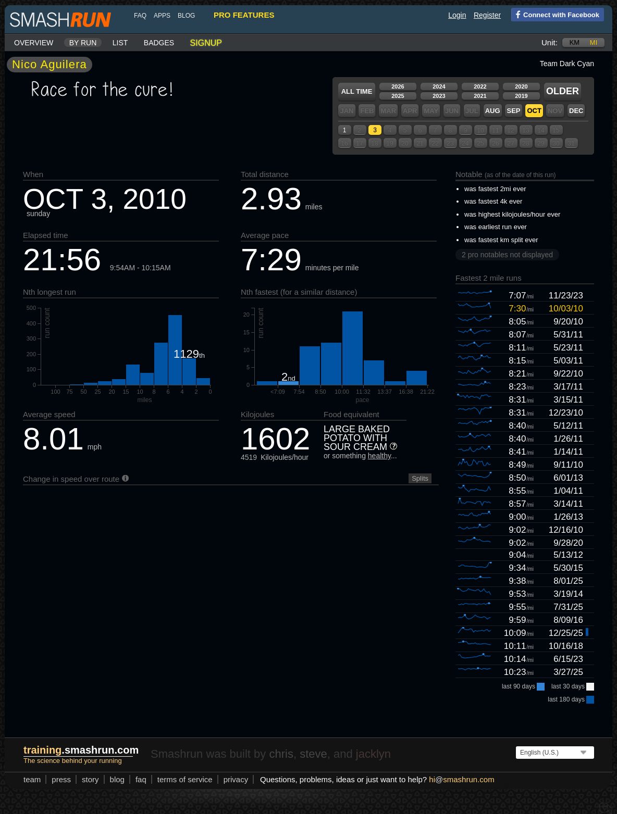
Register (487, 15)
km (575, 42)
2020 (521, 86)
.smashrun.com (81, 750)
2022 (480, 86)
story (90, 779)
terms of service (185, 779)
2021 (480, 96)
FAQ (140, 15)
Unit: (549, 42)
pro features (244, 14)
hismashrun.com (461, 779)
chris (281, 753)
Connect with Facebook (555, 14)
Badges (159, 43)
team (32, 779)
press (61, 779)
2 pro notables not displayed (507, 255)
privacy (236, 779)
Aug (492, 111)
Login (457, 15)
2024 (439, 86)
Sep (513, 111)
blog (186, 15)
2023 (439, 96)
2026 (397, 86)
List (120, 43)
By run (83, 43)
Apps (162, 15)
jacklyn (373, 753)
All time (357, 91)
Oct (534, 111)
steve (313, 753)
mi (593, 42)
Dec (576, 111)
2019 (521, 96)
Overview (33, 43)
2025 (397, 96)
